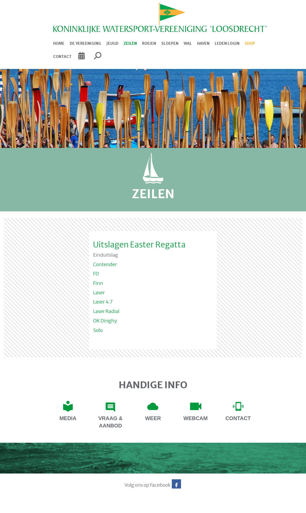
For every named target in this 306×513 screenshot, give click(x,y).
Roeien (149, 43)
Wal (188, 43)
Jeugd (112, 43)
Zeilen (130, 43)
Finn (98, 283)
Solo (98, 330)
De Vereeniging (85, 43)
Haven (203, 43)
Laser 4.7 (103, 302)
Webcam (195, 418)
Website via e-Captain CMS (42, 507)
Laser (99, 293)
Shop (250, 43)
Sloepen (169, 43)
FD (96, 274)
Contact (62, 56)
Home (58, 43)
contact (238, 418)
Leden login (227, 43)
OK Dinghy (105, 321)
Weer (153, 418)
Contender (105, 264)
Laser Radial (106, 311)
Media (67, 418)
